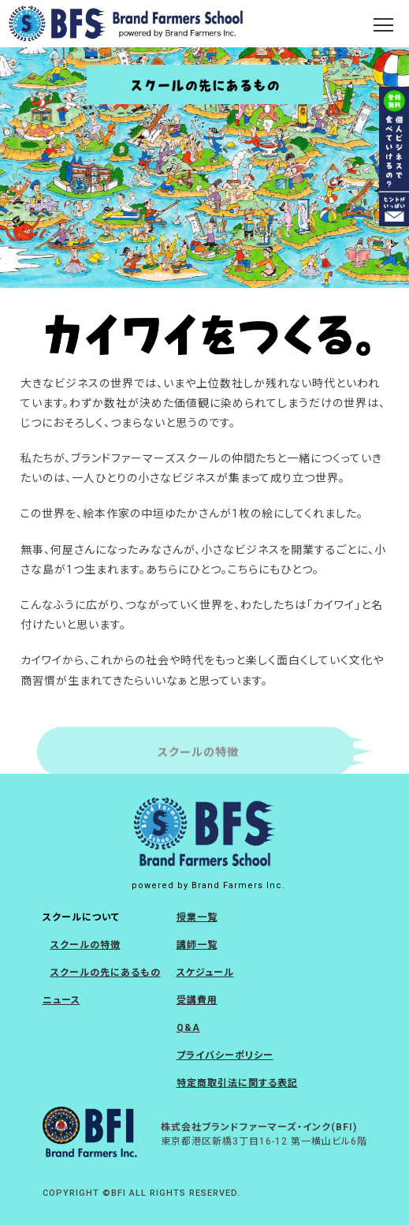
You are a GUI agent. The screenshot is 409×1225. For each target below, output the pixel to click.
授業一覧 (197, 917)
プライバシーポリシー (225, 1055)
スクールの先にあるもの (105, 972)
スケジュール (205, 972)
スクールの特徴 (85, 944)
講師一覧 (197, 944)
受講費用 (197, 1000)
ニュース (61, 1000)
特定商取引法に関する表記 (237, 1083)
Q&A (188, 1027)
